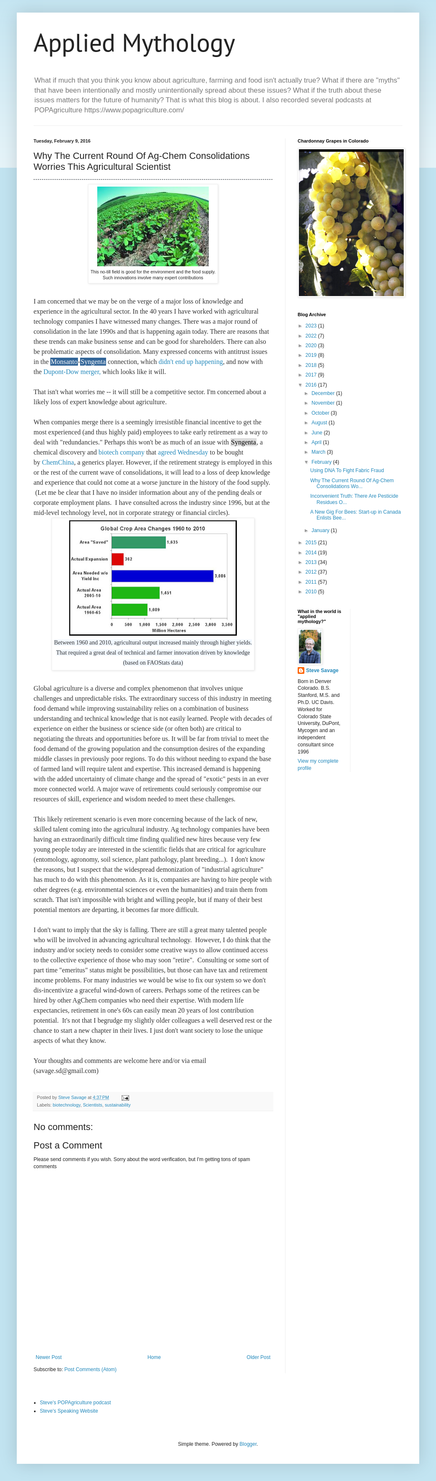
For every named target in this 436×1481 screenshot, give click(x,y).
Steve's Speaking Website (69, 1411)
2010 (312, 592)
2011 (312, 582)
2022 (312, 336)
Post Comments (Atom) (90, 1369)
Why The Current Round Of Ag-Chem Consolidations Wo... (352, 483)
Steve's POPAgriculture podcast (75, 1403)
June (317, 433)
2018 (312, 365)
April (317, 442)
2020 (312, 345)
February (322, 462)
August (320, 423)
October (321, 413)
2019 (312, 355)
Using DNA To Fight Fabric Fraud (347, 470)
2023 (312, 326)
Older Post (258, 1357)
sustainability (118, 1104)
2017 (312, 375)
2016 (312, 385)
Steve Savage (322, 670)
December (323, 393)
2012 (312, 572)
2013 (312, 562)
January (321, 530)
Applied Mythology (134, 42)
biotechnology (66, 1104)
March (319, 452)
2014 (312, 553)
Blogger (248, 1444)
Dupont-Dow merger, (71, 371)
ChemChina (58, 462)
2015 (312, 543)
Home (154, 1357)
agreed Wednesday (183, 452)
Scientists (92, 1104)
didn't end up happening (190, 361)
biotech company (122, 452)
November (323, 403)
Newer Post (49, 1357)
